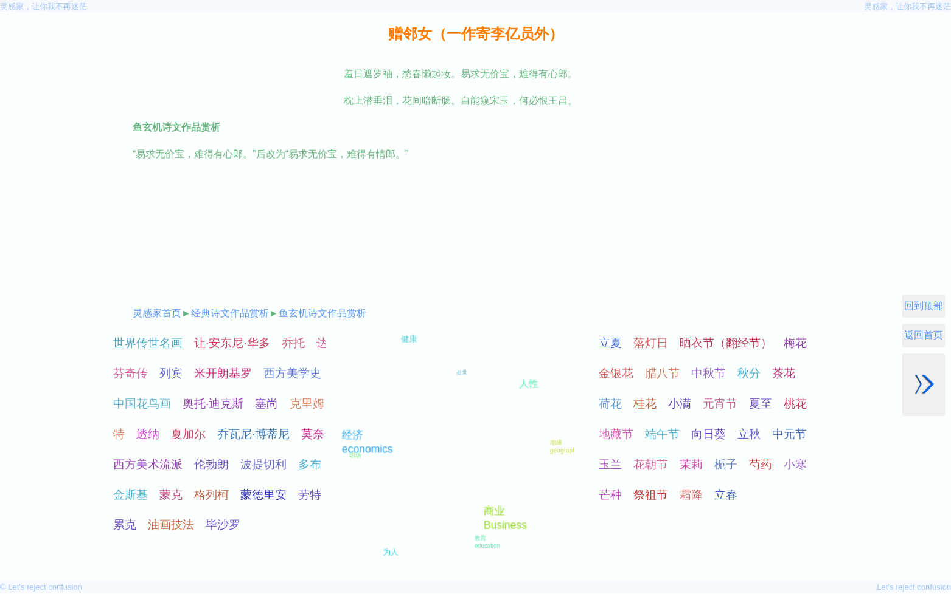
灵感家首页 (157, 313)
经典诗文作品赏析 (230, 313)
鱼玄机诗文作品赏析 (322, 313)
